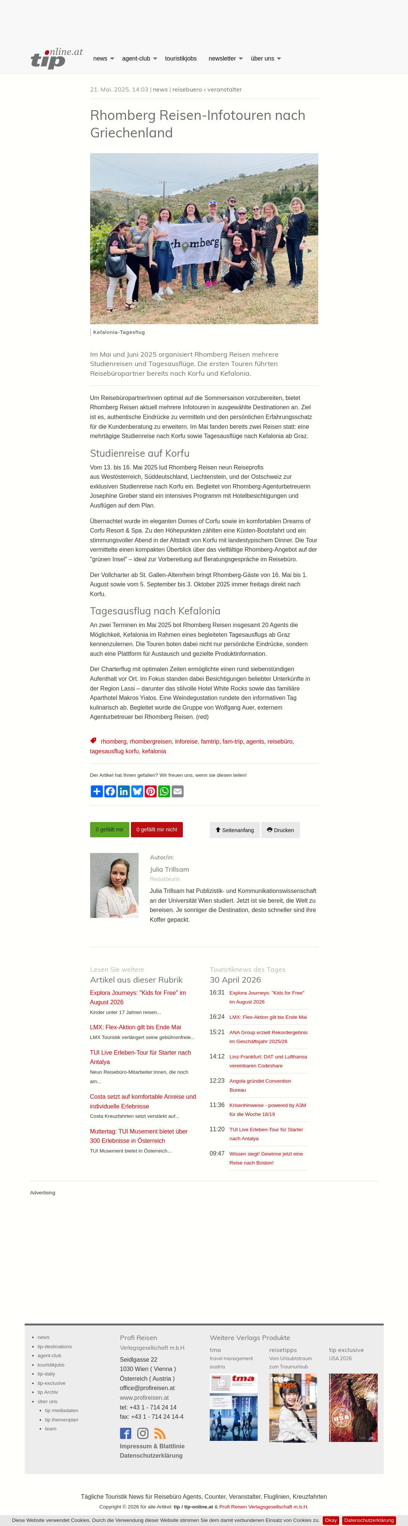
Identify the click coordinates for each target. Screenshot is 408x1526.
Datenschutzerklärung (369, 1520)
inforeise (186, 741)
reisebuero (187, 89)
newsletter (222, 58)
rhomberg (113, 741)
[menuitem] (56, 59)
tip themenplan (62, 1420)
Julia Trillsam (169, 869)
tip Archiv (48, 1392)
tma (231, 1358)
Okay (331, 1520)
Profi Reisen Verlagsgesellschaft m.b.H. (264, 1507)
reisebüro (279, 741)
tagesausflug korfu (114, 751)
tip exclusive (346, 1353)
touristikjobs (181, 58)
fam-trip (233, 741)
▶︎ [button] (313, 253)
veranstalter (225, 89)
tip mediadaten (62, 1410)
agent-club (136, 58)
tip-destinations (55, 1346)
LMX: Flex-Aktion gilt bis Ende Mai (268, 1017)
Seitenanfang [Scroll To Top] (234, 830)
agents (255, 741)
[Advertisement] (204, 17)
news (100, 58)
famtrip (210, 741)
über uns (262, 58)
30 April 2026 (248, 975)
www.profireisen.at (144, 1398)
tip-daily (46, 1374)
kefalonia (154, 751)
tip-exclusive (52, 1383)
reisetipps (290, 1358)
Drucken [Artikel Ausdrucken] (280, 830)
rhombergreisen (151, 741)
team (50, 1429)
